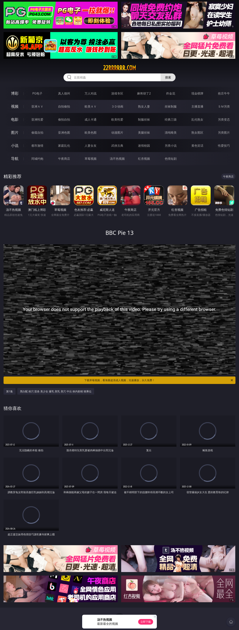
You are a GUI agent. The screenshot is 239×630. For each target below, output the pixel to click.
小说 (14, 145)
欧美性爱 (117, 119)
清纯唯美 (171, 132)
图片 (14, 132)
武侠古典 (117, 146)
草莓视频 (91, 159)
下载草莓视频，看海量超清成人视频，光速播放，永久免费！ (159, 380)
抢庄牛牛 (224, 93)
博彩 (14, 93)
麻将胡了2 (144, 93)
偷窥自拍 (37, 132)
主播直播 (197, 106)
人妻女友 (91, 146)
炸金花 (170, 93)
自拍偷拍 (64, 106)
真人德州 (64, 93)
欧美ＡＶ (91, 106)
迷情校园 (144, 146)
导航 (14, 158)
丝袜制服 (171, 106)
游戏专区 (117, 93)
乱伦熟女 (197, 119)
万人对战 (91, 93)
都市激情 (37, 146)
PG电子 (37, 93)
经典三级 (171, 119)
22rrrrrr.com (119, 68)
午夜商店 (64, 159)
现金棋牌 (197, 93)
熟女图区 (197, 132)
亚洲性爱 (37, 119)
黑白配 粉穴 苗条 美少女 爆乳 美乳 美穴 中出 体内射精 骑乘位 (55, 391)
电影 (14, 119)
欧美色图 (91, 132)
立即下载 (145, 621)
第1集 (9, 391)
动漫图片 (117, 132)
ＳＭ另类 (224, 106)
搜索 (168, 77)
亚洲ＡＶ (37, 106)
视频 (14, 106)
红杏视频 (144, 159)
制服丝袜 (144, 119)
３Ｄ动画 (117, 106)
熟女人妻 (144, 106)
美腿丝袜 (144, 132)
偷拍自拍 (64, 119)
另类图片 (224, 132)
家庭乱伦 (64, 146)
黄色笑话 (197, 146)
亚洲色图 (64, 132)
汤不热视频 (117, 159)
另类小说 (171, 146)
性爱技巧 (224, 146)
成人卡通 (91, 119)
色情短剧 (171, 159)
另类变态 (224, 119)
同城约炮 (37, 159)
